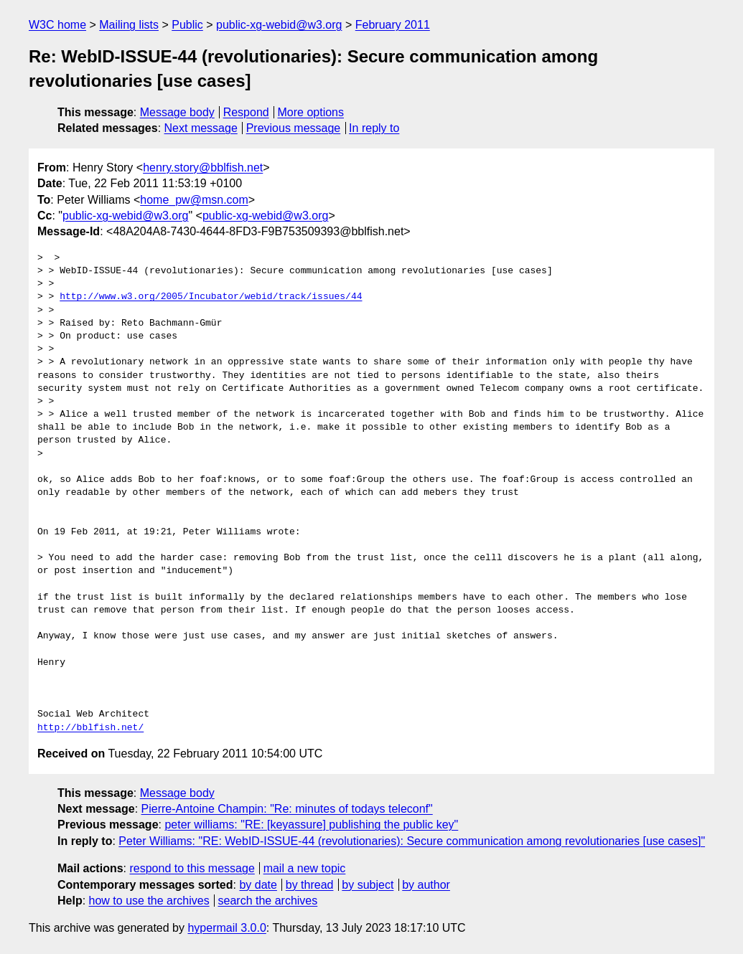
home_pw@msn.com (194, 200)
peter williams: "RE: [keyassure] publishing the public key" (311, 824)
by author (426, 885)
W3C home (57, 25)
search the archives (268, 900)
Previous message (293, 128)
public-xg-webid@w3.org (279, 25)
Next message (201, 128)
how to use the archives (149, 900)
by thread (310, 885)
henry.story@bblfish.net (203, 167)
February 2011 (392, 25)
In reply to (374, 128)
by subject (367, 885)
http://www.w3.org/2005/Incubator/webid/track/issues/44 (211, 297)
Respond (246, 112)
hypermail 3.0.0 (226, 928)
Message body (177, 112)
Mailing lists (129, 25)
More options (311, 112)
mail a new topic (304, 868)
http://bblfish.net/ (90, 728)
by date (257, 885)
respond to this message (191, 868)
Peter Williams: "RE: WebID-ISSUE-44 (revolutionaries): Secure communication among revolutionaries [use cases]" (411, 841)
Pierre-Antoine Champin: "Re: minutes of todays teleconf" (287, 809)
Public (187, 25)
